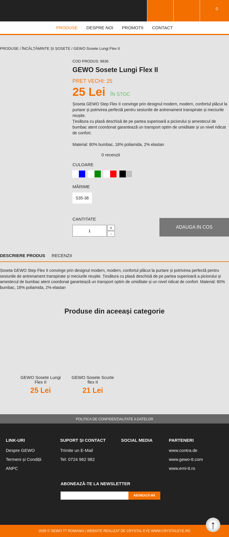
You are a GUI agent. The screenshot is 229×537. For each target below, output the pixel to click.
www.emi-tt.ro (182, 468)
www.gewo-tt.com (186, 459)
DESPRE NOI (99, 27)
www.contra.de (183, 450)
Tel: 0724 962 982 (77, 459)
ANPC (12, 468)
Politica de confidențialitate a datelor (114, 419)
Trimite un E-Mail (76, 450)
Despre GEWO (20, 450)
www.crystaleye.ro (170, 531)
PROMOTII (132, 27)
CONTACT (162, 27)
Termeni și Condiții (23, 459)
